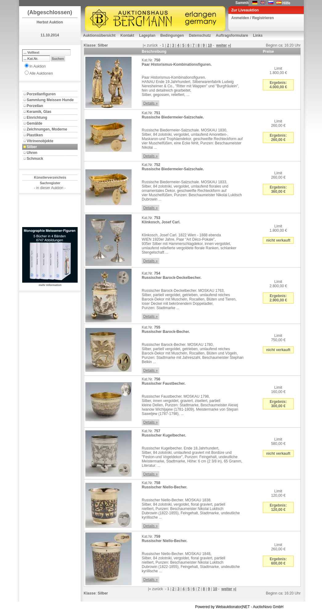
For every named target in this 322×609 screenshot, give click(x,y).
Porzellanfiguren (41, 94)
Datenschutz (200, 35)
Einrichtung (37, 117)
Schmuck (35, 158)
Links (258, 35)
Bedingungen (172, 35)
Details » (150, 103)
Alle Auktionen (41, 73)
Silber (32, 147)
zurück (152, 45)
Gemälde (35, 123)
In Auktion (38, 66)
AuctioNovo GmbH (268, 607)
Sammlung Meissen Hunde (50, 100)
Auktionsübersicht (99, 35)
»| (229, 45)
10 (210, 45)
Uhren (32, 153)
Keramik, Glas (39, 112)
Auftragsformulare (232, 35)
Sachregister (50, 183)
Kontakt (127, 35)
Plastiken (35, 135)
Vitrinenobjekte (40, 141)
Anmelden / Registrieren (252, 18)
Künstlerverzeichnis (50, 177)
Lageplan (147, 35)
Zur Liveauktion (245, 10)
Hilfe (286, 3)
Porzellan (35, 106)
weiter (221, 45)
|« (144, 45)
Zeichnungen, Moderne (47, 129)
